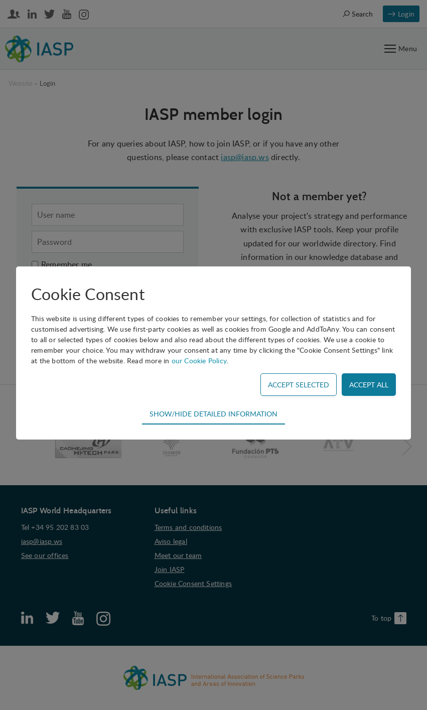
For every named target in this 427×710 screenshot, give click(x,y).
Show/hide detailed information (213, 413)
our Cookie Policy (199, 360)
